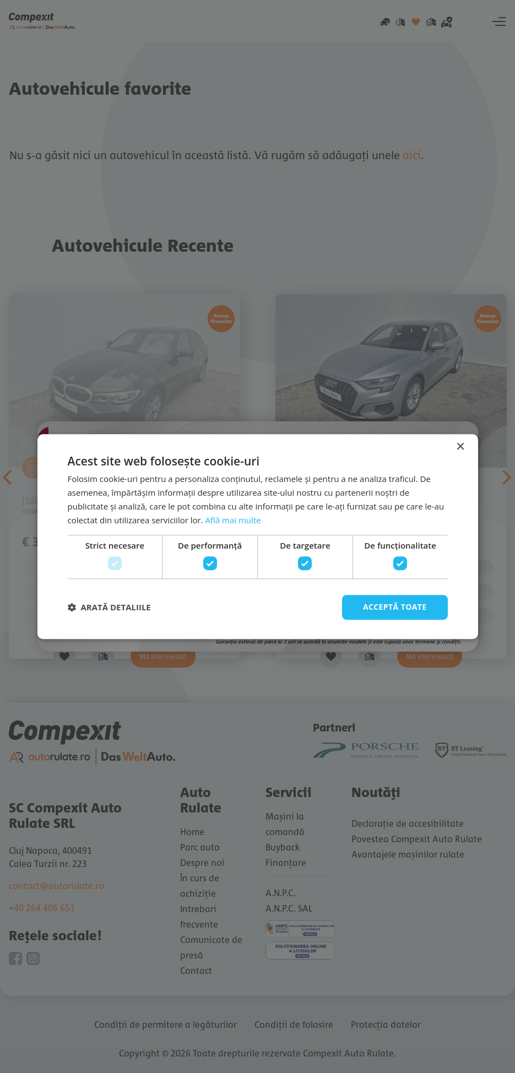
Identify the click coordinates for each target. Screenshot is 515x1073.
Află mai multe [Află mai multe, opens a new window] (233, 519)
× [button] (460, 447)
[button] (109, 607)
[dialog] (257, 536)
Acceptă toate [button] (395, 606)
